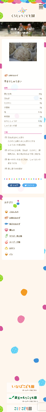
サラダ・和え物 (15, 236)
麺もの (12, 230)
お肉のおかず (14, 218)
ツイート (30, 185)
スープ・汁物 (14, 242)
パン (11, 254)
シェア (15, 185)
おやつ (12, 248)
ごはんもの (13, 212)
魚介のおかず (14, 224)
